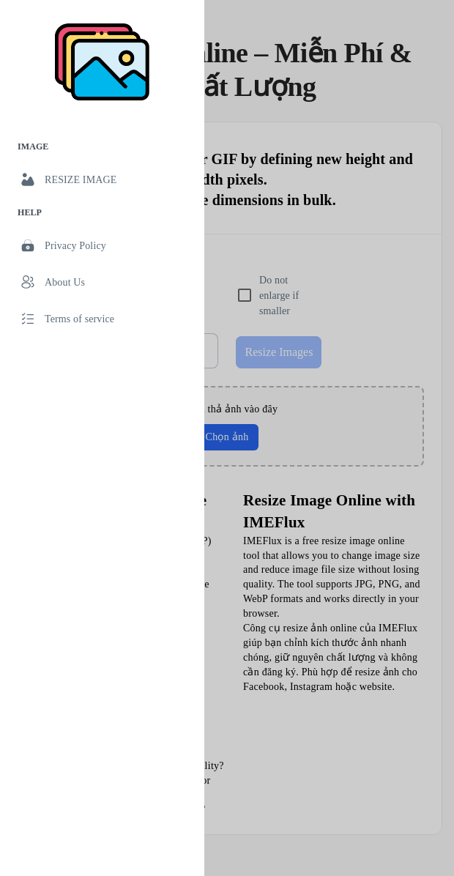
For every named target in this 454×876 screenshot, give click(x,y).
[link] (102, 179)
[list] (102, 235)
